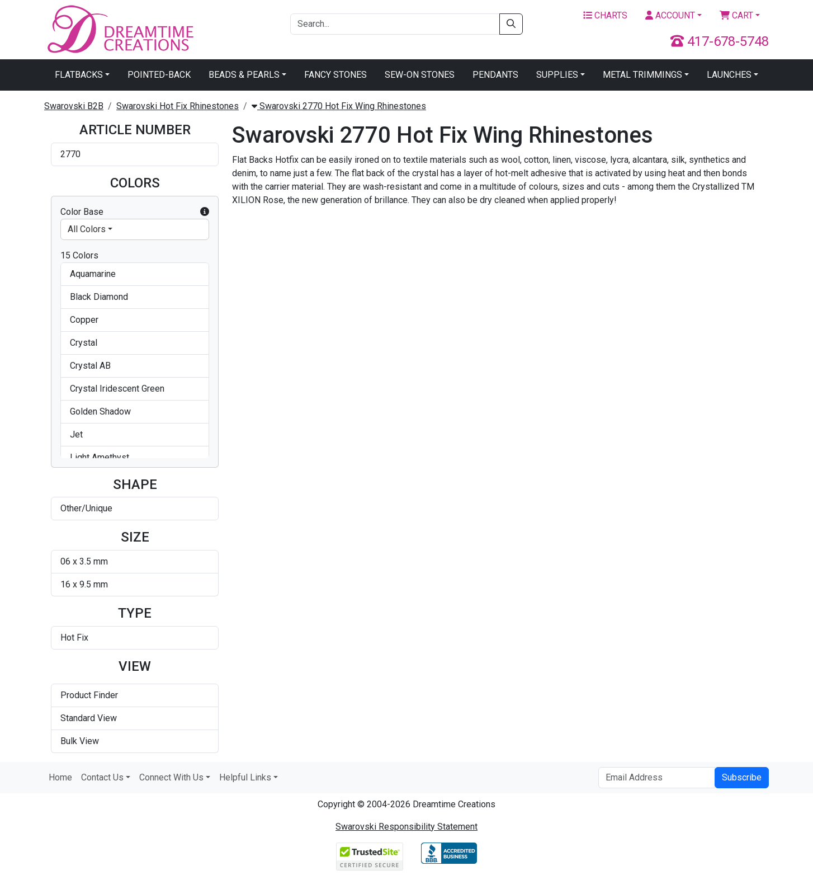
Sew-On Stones (420, 74)
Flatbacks (79, 74)
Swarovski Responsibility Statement (406, 826)
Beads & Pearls (244, 74)
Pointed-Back (159, 74)
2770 (70, 154)
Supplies (557, 74)
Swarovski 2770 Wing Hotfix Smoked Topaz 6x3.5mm (556, 619)
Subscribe (742, 777)
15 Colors (79, 255)
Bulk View (79, 741)
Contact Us (102, 777)
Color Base (134, 212)
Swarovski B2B (73, 106)
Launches (729, 74)
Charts (605, 15)
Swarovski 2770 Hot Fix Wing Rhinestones (339, 106)
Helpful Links (245, 777)
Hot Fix (74, 637)
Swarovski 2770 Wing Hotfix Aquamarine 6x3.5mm (284, 266)
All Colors (87, 229)
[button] (204, 212)
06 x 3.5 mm (84, 561)
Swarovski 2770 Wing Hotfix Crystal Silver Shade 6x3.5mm (696, 383)
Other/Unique (86, 508)
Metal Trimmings (642, 74)
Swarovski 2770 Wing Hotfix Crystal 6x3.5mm (556, 266)
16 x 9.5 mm (84, 584)
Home (60, 777)
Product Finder (89, 695)
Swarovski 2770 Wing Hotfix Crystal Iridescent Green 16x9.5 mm (562, 387)
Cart (736, 15)
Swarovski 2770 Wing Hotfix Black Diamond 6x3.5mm (420, 266)
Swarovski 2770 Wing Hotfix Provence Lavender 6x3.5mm (422, 619)
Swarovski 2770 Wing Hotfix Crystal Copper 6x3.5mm (284, 383)
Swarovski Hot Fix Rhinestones (177, 106)
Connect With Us (171, 777)
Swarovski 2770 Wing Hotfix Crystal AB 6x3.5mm (692, 266)
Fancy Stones (335, 74)
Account (670, 15)
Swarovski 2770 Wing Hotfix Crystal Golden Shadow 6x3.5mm (428, 383)
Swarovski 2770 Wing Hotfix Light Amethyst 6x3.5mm (428, 503)
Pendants (495, 74)
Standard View (88, 718)
